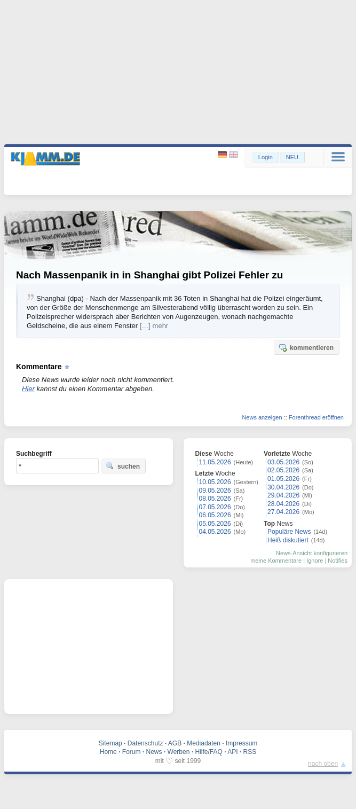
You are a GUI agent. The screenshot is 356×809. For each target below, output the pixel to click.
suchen (123, 466)
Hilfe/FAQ (208, 752)
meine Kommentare (276, 560)
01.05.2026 (283, 479)
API (232, 752)
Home (108, 752)
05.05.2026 (215, 523)
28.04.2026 (283, 504)
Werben (179, 752)
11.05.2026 (215, 462)
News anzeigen (262, 417)
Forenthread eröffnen (316, 417)
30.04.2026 (283, 487)
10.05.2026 (215, 482)
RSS (250, 752)
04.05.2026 (215, 531)
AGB (174, 743)
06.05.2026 (215, 515)
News (154, 752)
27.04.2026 (283, 512)
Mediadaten (203, 743)
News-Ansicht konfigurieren (311, 553)
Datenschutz (145, 743)
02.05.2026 (283, 470)
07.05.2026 (215, 507)
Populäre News (289, 531)
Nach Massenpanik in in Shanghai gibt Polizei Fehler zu (149, 275)
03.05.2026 (283, 462)
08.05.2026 (215, 498)
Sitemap (110, 743)
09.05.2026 (215, 490)
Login (265, 157)
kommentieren (306, 347)
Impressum (241, 743)
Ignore (314, 560)
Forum (131, 752)
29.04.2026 (283, 495)
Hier (28, 389)
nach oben (323, 763)
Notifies (337, 560)
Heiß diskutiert (287, 540)
